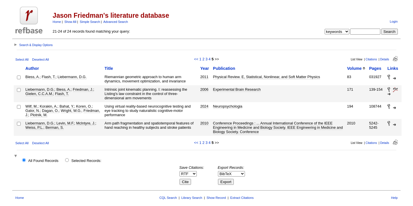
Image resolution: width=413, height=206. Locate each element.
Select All (22, 59)
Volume (354, 68)
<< (196, 59)
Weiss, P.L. (35, 127)
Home (57, 21)
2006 (204, 89)
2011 (204, 77)
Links (392, 68)
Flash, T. (49, 77)
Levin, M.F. (65, 123)
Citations (371, 59)
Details (384, 59)
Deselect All (40, 59)
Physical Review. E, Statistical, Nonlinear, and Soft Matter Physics (266, 77)
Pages (375, 68)
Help (394, 197)
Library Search (191, 197)
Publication (224, 68)
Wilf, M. (32, 106)
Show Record (216, 197)
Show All (71, 21)
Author (32, 68)
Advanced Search (115, 21)
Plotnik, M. (39, 115)
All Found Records (43, 161)
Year (204, 68)
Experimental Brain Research (237, 89)
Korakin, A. (48, 106)
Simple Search (90, 21)
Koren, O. (84, 106)
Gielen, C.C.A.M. (39, 94)
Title (109, 68)
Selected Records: (86, 161)
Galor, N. (33, 110)
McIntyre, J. (85, 123)
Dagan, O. (50, 110)
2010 (204, 123)
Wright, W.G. (71, 110)
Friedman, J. (83, 89)
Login (394, 21)
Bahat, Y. (66, 106)
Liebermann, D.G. (72, 77)
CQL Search (168, 197)
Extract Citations (242, 197)
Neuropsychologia (227, 106)
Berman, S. (55, 127)
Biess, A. (33, 77)
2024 (204, 106)
